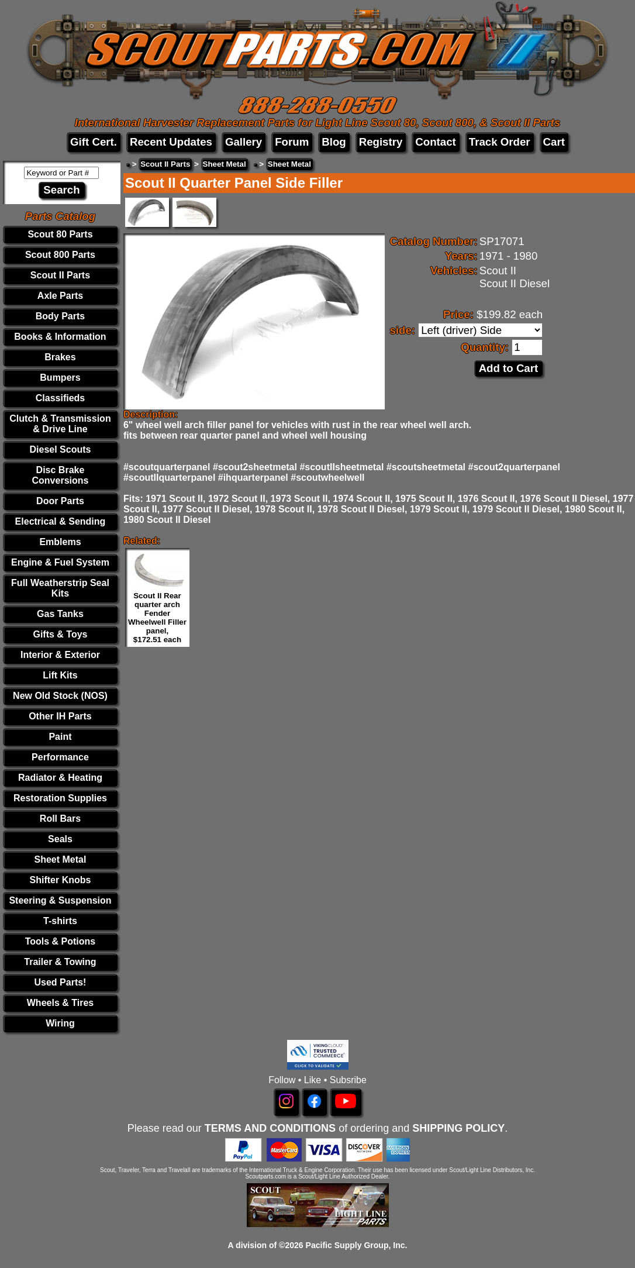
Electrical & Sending (60, 521)
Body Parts (60, 316)
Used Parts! (60, 982)
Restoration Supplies (60, 798)
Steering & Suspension (60, 900)
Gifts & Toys (60, 634)
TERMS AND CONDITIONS (270, 1128)
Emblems (60, 542)
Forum (292, 142)
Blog (334, 142)
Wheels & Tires (60, 1003)
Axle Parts (60, 296)
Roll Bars (60, 818)
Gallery (243, 142)
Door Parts (60, 501)
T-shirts (60, 921)
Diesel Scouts (60, 449)
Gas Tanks (60, 614)
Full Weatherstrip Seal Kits (60, 588)
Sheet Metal (60, 859)
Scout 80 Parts (59, 234)
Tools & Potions (60, 941)
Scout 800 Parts (60, 255)
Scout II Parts (60, 275)
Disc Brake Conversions (60, 475)
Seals (60, 839)
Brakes (59, 357)
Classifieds (60, 398)
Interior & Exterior (60, 655)
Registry (381, 142)
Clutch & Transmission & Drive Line (60, 424)
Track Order (499, 142)
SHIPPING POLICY (458, 1128)
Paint (60, 737)
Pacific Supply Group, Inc (355, 1245)
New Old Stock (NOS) (60, 696)
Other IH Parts (60, 716)
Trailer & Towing (60, 962)
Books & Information (60, 337)
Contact (435, 142)
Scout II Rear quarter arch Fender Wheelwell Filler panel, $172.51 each (157, 617)
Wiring (60, 1023)
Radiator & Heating (60, 778)
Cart (554, 142)
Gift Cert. (93, 142)
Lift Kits (60, 675)
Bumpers (60, 378)
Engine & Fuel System (60, 562)
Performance (60, 757)
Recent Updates (171, 142)
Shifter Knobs (60, 880)
